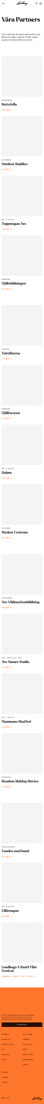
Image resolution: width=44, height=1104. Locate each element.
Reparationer (6, 1054)
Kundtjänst (5, 1034)
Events (4, 1059)
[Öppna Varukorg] (40, 3)
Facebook (5, 1072)
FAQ (3, 1049)
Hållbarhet (26, 1039)
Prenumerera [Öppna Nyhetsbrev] (22, 1024)
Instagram (5, 1077)
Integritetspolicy (28, 1059)
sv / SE (5, 1098)
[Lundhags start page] (22, 3)
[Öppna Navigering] (3, 3)
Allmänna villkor (28, 1054)
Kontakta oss (6, 1039)
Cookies (25, 1064)
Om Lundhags (27, 1034)
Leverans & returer (8, 1044)
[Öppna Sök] (36, 3)
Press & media (27, 1044)
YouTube (4, 1082)
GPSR (25, 1049)
